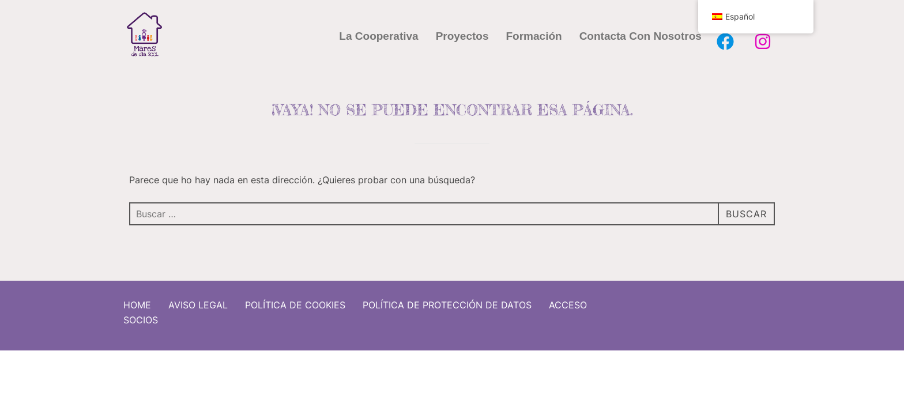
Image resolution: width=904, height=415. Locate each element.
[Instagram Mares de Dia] (763, 41)
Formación (534, 36)
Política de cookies (295, 301)
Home (137, 301)
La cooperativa (378, 36)
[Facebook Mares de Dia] (725, 41)
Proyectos (462, 36)
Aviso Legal (198, 301)
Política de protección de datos (447, 301)
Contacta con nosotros (640, 36)
